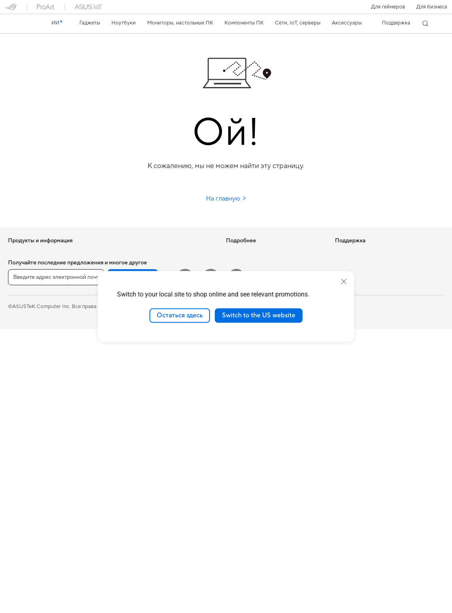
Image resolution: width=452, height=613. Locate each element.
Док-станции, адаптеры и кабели (156, 494)
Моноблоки (22, 386)
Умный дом (128, 385)
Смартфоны (22, 265)
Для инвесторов (355, 265)
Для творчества (27, 314)
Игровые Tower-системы (38, 410)
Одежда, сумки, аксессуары (149, 458)
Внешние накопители (141, 265)
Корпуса (18, 495)
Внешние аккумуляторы (144, 506)
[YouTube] (185, 561)
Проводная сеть (135, 349)
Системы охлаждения (34, 507)
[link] (18, 23)
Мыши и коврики (136, 422)
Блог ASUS (239, 265)
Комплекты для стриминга (147, 446)
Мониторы (21, 362)
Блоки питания (26, 519)
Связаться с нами (247, 409)
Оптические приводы (141, 253)
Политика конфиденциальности (240, 590)
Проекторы (22, 374)
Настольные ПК (27, 398)
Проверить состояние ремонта (264, 373)
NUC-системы (25, 422)
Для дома (19, 289)
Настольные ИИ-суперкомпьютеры (158, 373)
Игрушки (126, 530)
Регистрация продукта (254, 397)
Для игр (17, 338)
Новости (346, 253)
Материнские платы (32, 471)
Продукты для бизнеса (143, 361)
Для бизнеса (431, 7)
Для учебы (21, 326)
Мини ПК (19, 434)
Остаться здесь (180, 315)
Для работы (22, 301)
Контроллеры (132, 518)
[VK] (211, 561)
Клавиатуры (130, 410)
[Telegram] (236, 561)
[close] (344, 281)
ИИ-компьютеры (246, 253)
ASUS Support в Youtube (256, 433)
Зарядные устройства (142, 482)
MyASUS (237, 445)
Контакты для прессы (361, 277)
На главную (226, 199)
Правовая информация (162, 590)
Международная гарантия (258, 361)
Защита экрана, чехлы (142, 470)
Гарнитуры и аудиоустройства (153, 434)
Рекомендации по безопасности (265, 421)
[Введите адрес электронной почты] (56, 561)
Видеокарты (23, 483)
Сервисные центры (249, 385)
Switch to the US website (258, 315)
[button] (388, 7)
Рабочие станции (29, 446)
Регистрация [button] (132, 561)
